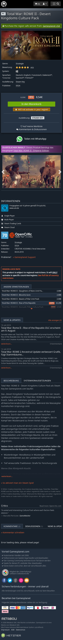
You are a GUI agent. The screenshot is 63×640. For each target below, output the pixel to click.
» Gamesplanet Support (24, 257)
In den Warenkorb (31, 104)
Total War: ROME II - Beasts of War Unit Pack (20, 299)
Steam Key (20, 81)
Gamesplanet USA (51, 26)
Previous (3, 171)
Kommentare (12, 526)
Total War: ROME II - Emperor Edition (31, 150)
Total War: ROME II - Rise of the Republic (19, 303)
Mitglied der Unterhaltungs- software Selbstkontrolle (21, 572)
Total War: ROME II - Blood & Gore (16, 295)
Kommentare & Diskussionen (31, 129)
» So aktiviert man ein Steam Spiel (17, 482)
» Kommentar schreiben (12, 532)
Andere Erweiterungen (16, 286)
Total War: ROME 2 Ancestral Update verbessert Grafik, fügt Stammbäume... (31, 353)
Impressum (5, 630)
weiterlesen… (7, 476)
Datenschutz (20, 630)
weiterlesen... (6, 344)
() (37, 3)
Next (60, 171)
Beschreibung (11, 380)
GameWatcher (25, 516)
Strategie (20, 63)
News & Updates (12, 320)
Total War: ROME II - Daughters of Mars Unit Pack (22, 291)
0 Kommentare (56, 344)
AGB (12, 630)
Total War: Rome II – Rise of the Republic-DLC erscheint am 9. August (30, 329)
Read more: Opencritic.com (50, 506)
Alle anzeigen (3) (55, 320)
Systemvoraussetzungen (37, 380)
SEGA (18, 85)
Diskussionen (34, 526)
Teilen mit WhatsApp (31, 139)
